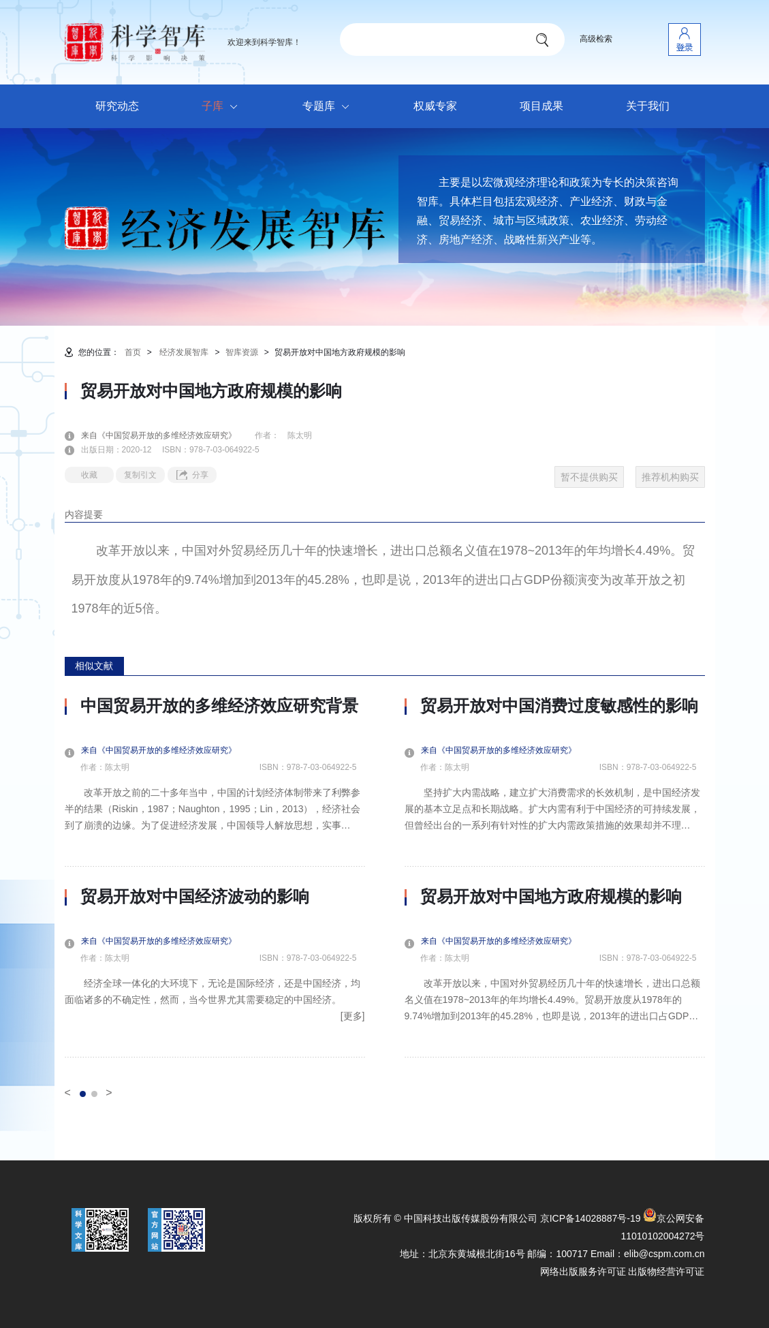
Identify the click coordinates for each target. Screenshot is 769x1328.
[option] (215, 877)
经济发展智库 (183, 352)
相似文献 (94, 665)
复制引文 (140, 475)
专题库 (329, 107)
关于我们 (648, 106)
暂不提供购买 (589, 477)
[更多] (353, 1015)
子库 (223, 107)
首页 (133, 352)
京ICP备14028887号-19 (590, 1218)
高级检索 (596, 39)
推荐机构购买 (670, 477)
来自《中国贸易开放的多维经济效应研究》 (167, 435)
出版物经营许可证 (666, 1271)
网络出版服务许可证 (583, 1271)
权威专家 (435, 106)
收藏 (89, 475)
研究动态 (117, 106)
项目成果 (541, 106)
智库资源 (241, 352)
